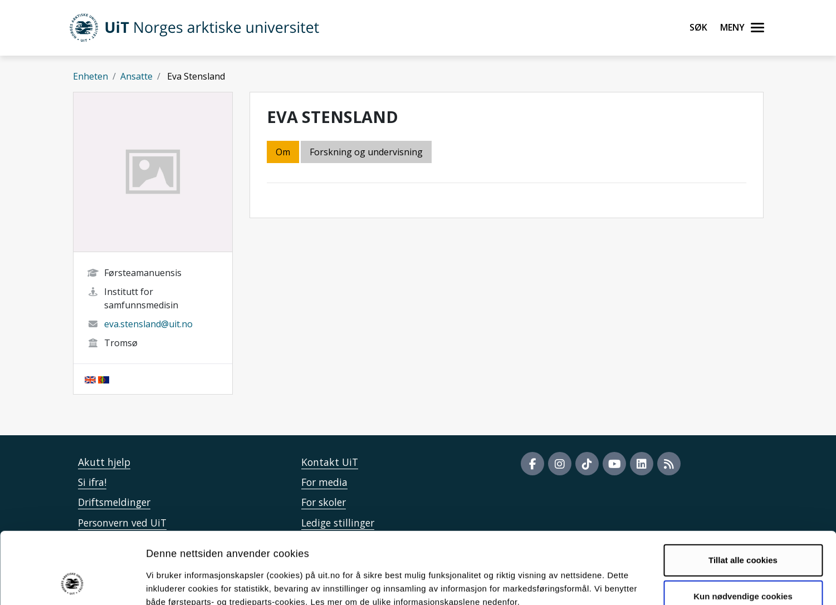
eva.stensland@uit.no (148, 324)
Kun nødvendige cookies (743, 532)
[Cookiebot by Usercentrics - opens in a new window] (72, 583)
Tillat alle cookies (743, 495)
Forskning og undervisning (366, 152)
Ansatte (136, 76)
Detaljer (593, 583)
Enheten (90, 76)
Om (283, 152)
